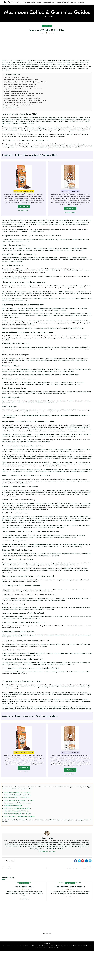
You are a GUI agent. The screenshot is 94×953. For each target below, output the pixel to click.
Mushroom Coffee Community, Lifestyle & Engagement (19, 816)
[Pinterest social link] (82, 860)
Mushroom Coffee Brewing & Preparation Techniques (19, 800)
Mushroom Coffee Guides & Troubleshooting (16, 797)
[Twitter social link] (79, 860)
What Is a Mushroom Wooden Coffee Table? (16, 77)
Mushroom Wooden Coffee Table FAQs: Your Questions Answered (22, 102)
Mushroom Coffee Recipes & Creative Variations (17, 795)
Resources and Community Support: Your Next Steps (18, 96)
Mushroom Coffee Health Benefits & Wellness (16, 811)
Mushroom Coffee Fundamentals (13, 805)
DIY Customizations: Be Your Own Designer (15, 91)
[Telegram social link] (90, 860)
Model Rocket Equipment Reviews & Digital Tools (17, 808)
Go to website (24, 206)
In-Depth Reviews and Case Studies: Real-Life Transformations (21, 98)
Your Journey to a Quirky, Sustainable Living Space (18, 105)
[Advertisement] (47, 46)
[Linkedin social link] (86, 860)
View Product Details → (23, 210)
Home (42, 16)
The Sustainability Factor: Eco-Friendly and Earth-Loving (19, 84)
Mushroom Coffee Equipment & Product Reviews (17, 792)
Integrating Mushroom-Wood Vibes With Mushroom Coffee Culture (23, 93)
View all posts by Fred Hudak (47, 851)
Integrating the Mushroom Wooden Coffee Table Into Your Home (22, 89)
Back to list (47, 867)
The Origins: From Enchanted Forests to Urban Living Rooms (20, 79)
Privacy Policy (47, 946)
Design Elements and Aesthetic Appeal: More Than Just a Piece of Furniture (25, 82)
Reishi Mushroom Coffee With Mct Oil (69, 914)
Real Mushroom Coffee (24, 914)
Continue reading (24, 926)
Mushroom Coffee (49, 16)
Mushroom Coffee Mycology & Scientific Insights (17, 814)
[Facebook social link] (75, 860)
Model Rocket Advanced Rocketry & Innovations (17, 803)
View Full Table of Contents (11, 108)
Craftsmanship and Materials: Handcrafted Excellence (19, 86)
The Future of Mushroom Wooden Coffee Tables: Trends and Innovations (24, 100)
